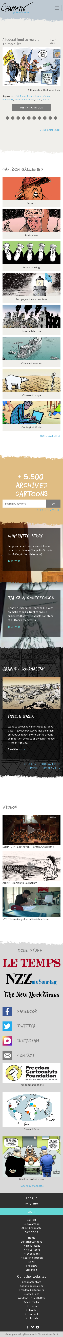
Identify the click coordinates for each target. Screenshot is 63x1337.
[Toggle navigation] (57, 8)
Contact (31, 1220)
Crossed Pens (31, 1294)
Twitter (33, 1310)
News (31, 1261)
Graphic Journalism (31, 1286)
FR (26, 1203)
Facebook (33, 1314)
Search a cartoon (33, 1257)
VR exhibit (31, 1269)
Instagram (33, 1306)
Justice (45, 99)
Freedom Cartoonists (31, 1290)
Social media (31, 1302)
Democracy (8, 99)
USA (17, 96)
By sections (33, 1253)
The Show (31, 1265)
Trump (23, 96)
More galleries (50, 435)
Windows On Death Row (31, 1298)
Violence (18, 99)
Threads (33, 1318)
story (22, 749)
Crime (38, 99)
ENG (35, 1203)
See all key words (48, 510)
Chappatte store (31, 1282)
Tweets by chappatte (31, 1185)
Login (31, 1211)
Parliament (29, 99)
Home (31, 1237)
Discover (14, 561)
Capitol (46, 96)
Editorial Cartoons (31, 1241)
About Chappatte (31, 1228)
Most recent (33, 1245)
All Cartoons (33, 1249)
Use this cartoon (31, 107)
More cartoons (49, 130)
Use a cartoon (31, 1224)
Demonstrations (34, 96)
